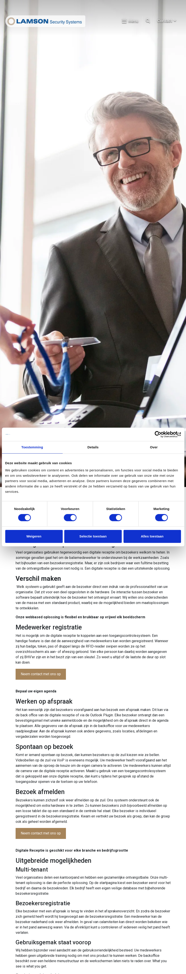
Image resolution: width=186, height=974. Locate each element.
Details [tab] (93, 447)
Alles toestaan (152, 536)
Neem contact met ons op (41, 674)
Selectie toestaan (93, 536)
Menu (130, 21)
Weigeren (33, 536)
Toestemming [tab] (32, 447)
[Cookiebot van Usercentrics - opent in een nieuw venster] (161, 434)
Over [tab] (154, 447)
